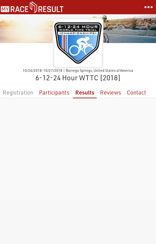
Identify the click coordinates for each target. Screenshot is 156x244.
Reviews (110, 92)
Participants (54, 92)
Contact (136, 92)
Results (84, 92)
